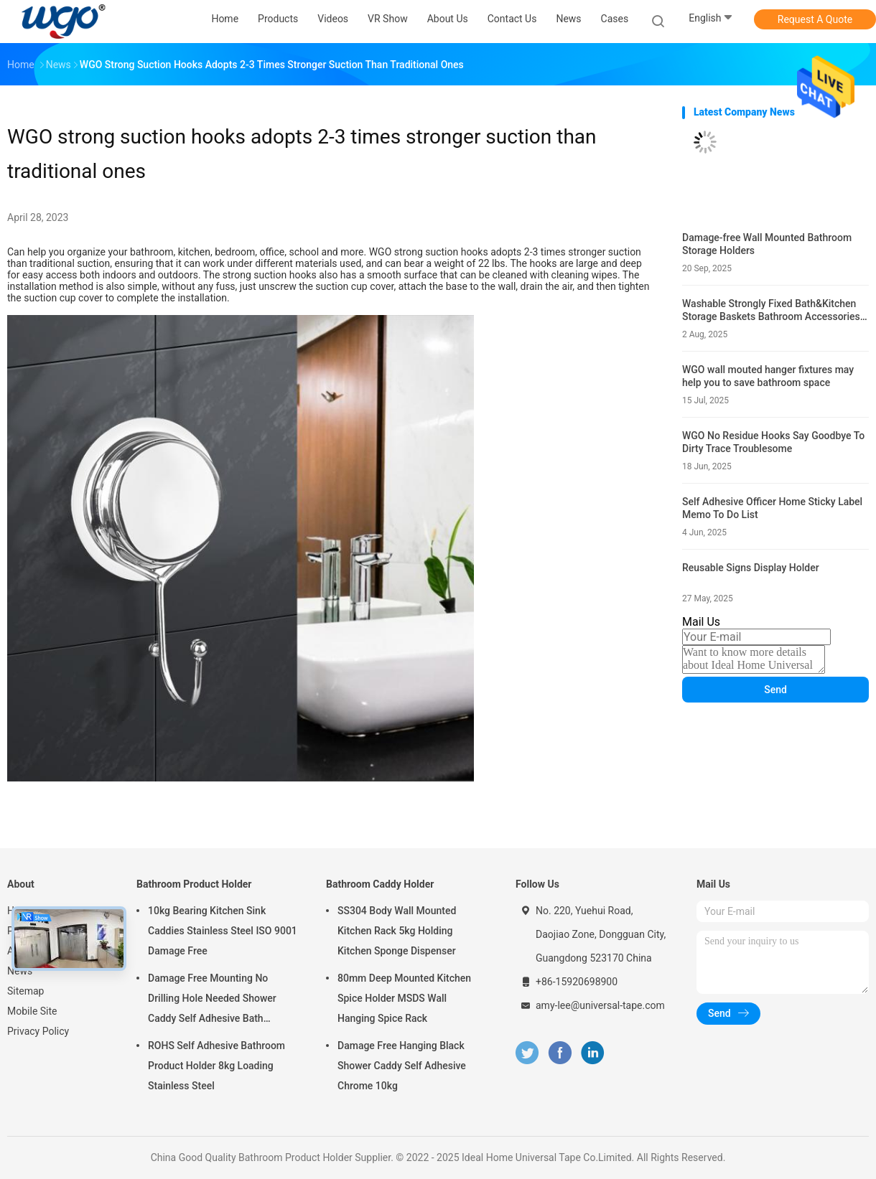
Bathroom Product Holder (193, 884)
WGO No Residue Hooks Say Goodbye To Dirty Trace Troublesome (773, 442)
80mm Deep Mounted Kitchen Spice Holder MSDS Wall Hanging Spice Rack (404, 998)
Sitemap (25, 991)
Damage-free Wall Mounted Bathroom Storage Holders (767, 244)
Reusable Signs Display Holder (750, 567)
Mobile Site (32, 1011)
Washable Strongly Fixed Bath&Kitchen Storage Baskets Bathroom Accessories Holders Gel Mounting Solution (771, 310)
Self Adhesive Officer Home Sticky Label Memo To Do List (772, 508)
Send (775, 689)
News (19, 971)
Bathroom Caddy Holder (380, 884)
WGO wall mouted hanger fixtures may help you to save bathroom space (768, 376)
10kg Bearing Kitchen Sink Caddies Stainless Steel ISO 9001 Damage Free (222, 931)
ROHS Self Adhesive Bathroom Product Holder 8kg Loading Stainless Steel (216, 1065)
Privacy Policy (38, 1031)
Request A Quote (815, 19)
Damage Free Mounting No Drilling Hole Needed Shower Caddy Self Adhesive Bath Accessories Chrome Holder (212, 1000)
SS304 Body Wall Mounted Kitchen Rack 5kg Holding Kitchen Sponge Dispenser (396, 931)
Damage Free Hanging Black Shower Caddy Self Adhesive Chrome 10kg (401, 1065)
